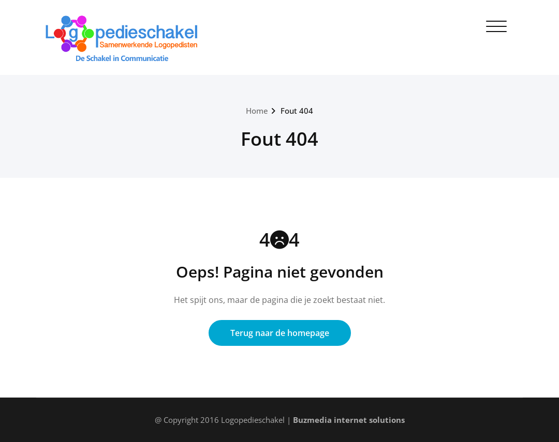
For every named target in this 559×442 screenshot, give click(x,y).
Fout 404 (297, 110)
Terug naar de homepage (279, 333)
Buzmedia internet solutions (349, 420)
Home (257, 110)
